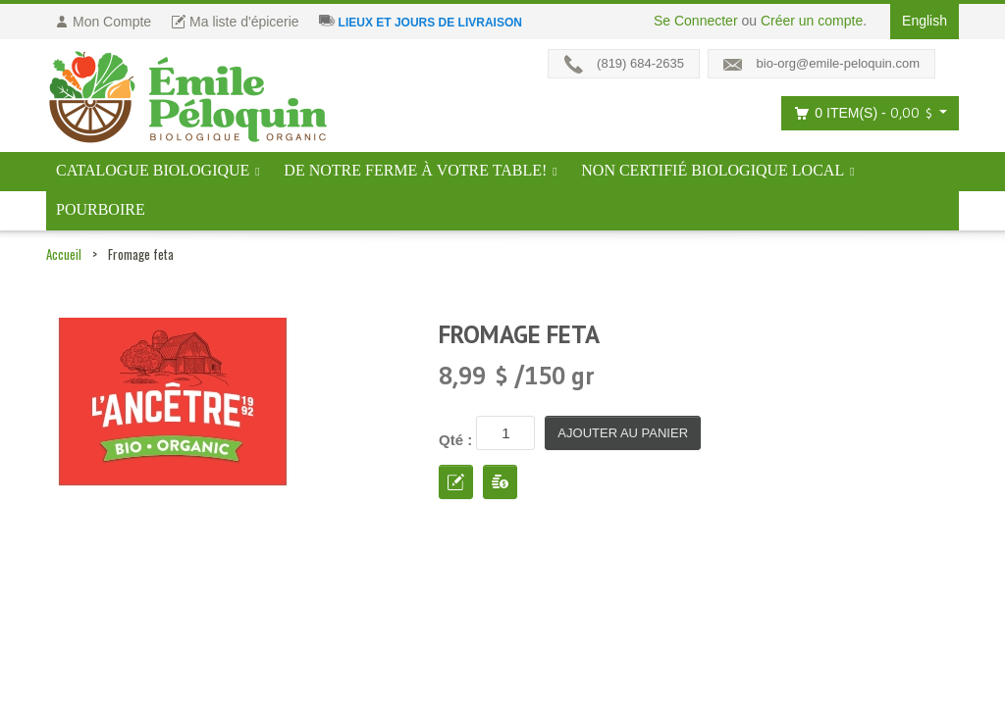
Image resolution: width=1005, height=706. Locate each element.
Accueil (63, 254)
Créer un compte (812, 20)
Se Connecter (696, 20)
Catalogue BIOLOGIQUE (152, 170)
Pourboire (100, 209)
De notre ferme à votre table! (415, 170)
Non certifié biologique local (712, 170)
